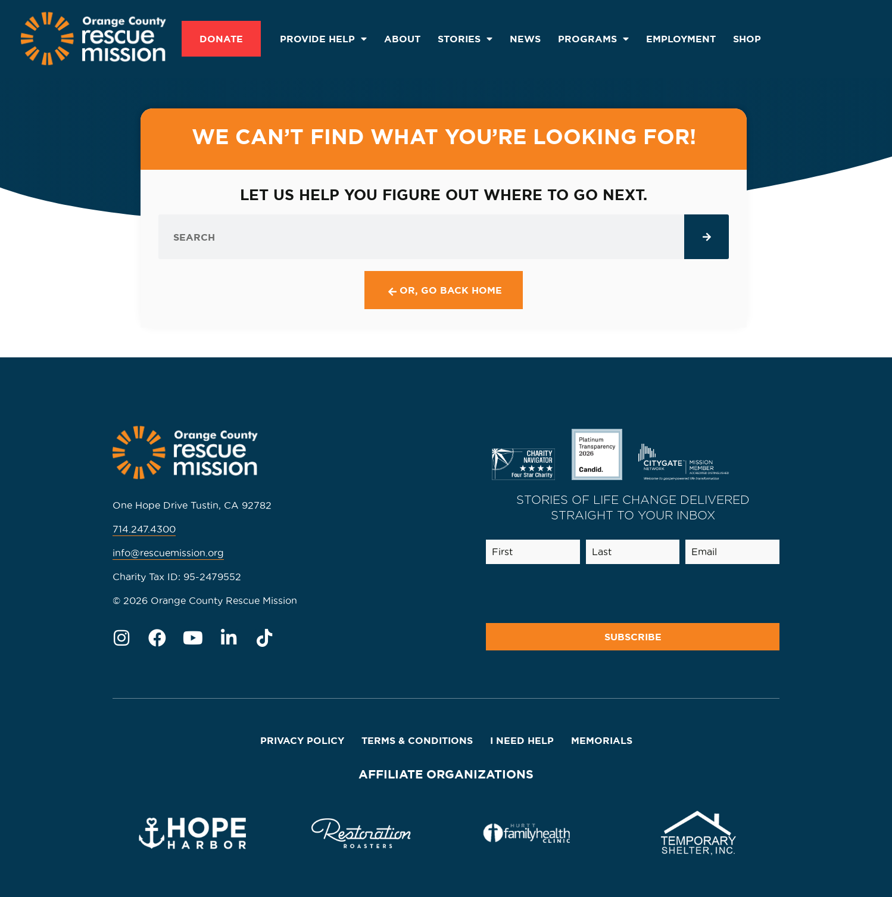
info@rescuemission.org (168, 552)
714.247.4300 (144, 529)
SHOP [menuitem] (747, 38)
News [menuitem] (525, 38)
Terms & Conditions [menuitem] (417, 740)
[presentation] (684, 594)
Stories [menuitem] (465, 38)
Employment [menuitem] (681, 38)
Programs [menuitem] (593, 38)
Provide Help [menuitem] (323, 38)
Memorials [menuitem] (601, 740)
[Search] (706, 236)
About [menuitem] (402, 38)
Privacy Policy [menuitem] (302, 740)
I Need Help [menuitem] (522, 740)
